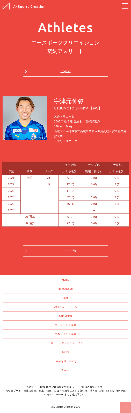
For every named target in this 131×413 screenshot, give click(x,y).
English (65, 71)
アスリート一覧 (65, 251)
